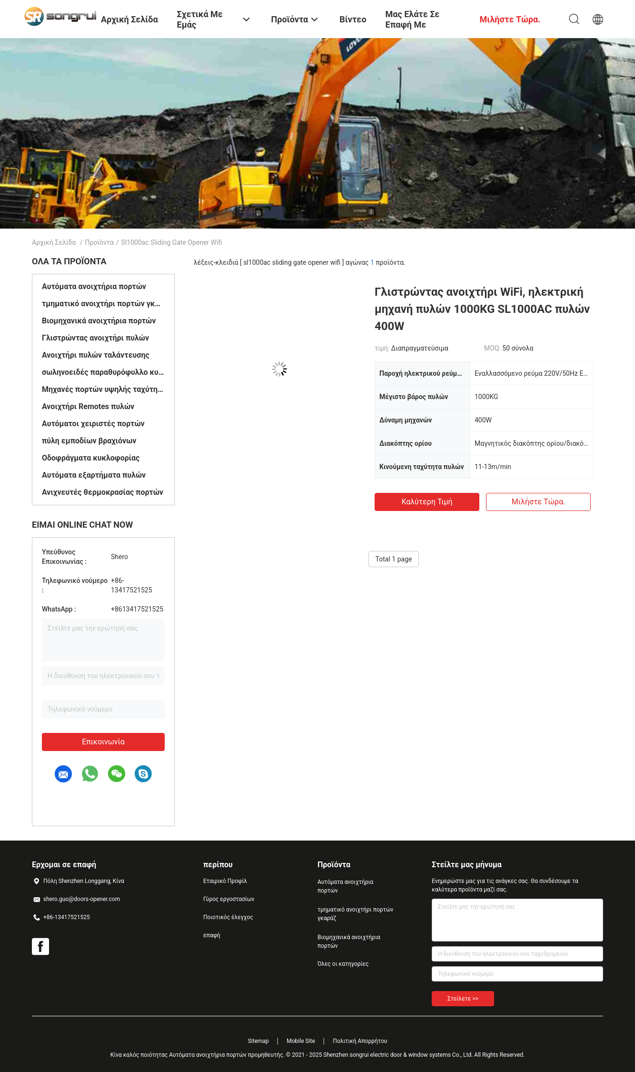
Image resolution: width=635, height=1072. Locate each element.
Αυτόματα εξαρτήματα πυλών (94, 475)
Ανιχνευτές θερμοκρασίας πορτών (102, 492)
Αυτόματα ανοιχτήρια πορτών (94, 286)
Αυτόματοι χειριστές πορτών (93, 423)
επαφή (211, 935)
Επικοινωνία (103, 741)
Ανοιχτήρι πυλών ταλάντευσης (95, 355)
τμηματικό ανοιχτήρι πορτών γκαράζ (103, 303)
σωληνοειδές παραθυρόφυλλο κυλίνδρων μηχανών (103, 372)
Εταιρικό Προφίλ (225, 881)
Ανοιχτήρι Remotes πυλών (88, 406)
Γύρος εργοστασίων (228, 899)
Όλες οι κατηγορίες (343, 964)
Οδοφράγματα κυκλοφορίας (90, 457)
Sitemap (258, 1041)
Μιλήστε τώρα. (538, 501)
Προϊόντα (99, 242)
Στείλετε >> (462, 998)
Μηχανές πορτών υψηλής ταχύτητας (103, 389)
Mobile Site (301, 1041)
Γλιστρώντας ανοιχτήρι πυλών (95, 337)
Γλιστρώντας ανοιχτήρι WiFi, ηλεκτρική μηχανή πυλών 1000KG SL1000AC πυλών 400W (482, 309)
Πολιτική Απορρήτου (360, 1041)
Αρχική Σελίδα (54, 242)
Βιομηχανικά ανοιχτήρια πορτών (99, 320)
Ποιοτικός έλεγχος (228, 917)
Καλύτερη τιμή (426, 501)
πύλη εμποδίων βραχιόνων (89, 440)
